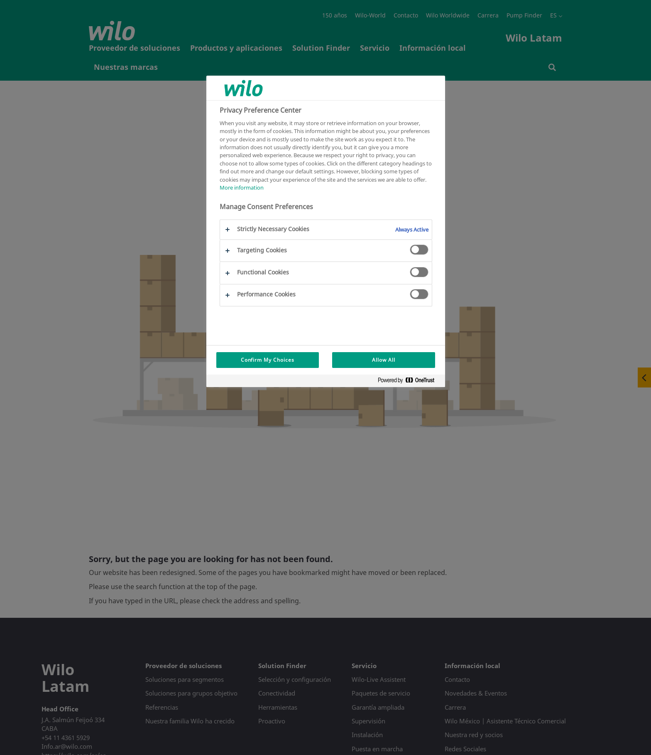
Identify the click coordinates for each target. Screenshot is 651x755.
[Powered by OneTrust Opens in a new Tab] (409, 382)
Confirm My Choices (267, 359)
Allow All (383, 359)
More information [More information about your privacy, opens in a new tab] (242, 187)
